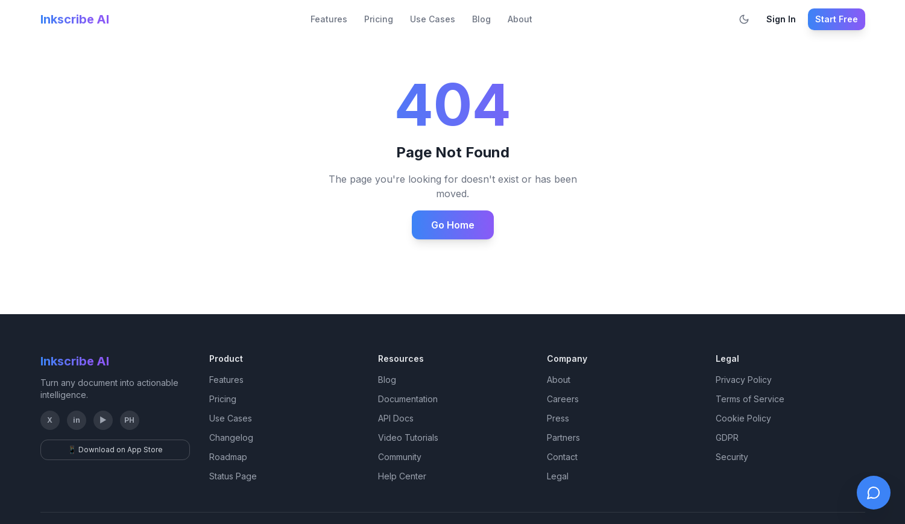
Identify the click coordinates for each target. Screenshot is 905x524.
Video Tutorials (408, 437)
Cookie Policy (743, 418)
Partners (563, 437)
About (520, 19)
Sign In (781, 19)
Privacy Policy (744, 379)
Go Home (453, 225)
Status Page (233, 476)
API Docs (396, 418)
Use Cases (432, 19)
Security (732, 457)
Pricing (378, 19)
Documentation (408, 399)
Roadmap (228, 457)
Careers (563, 399)
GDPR (727, 437)
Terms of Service (750, 399)
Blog (481, 19)
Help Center (402, 476)
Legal (558, 476)
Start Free (836, 19)
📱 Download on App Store (115, 449)
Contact (562, 457)
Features (329, 19)
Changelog (231, 437)
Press (558, 418)
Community (399, 457)
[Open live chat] (874, 493)
